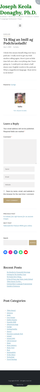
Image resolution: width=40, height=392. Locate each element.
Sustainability (11, 352)
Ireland (9, 336)
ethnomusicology (12, 324)
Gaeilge (6, 34)
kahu (17, 47)
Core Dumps (11, 317)
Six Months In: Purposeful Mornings (18, 272)
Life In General (11, 341)
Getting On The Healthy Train (16, 274)
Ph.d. (8, 350)
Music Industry (12, 345)
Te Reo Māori (11, 355)
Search (5, 238)
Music (9, 343)
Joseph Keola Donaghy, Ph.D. (18, 9)
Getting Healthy (12, 329)
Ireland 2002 (11, 338)
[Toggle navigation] (20, 25)
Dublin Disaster (12, 320)
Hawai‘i (9, 331)
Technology (10, 357)
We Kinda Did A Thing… (14, 277)
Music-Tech (10, 348)
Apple (9, 315)
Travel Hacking (12, 359)
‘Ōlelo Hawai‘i (11, 310)
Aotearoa (10, 313)
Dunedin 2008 (11, 322)
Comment (7, 137)
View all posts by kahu (20, 110)
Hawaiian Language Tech (15, 334)
